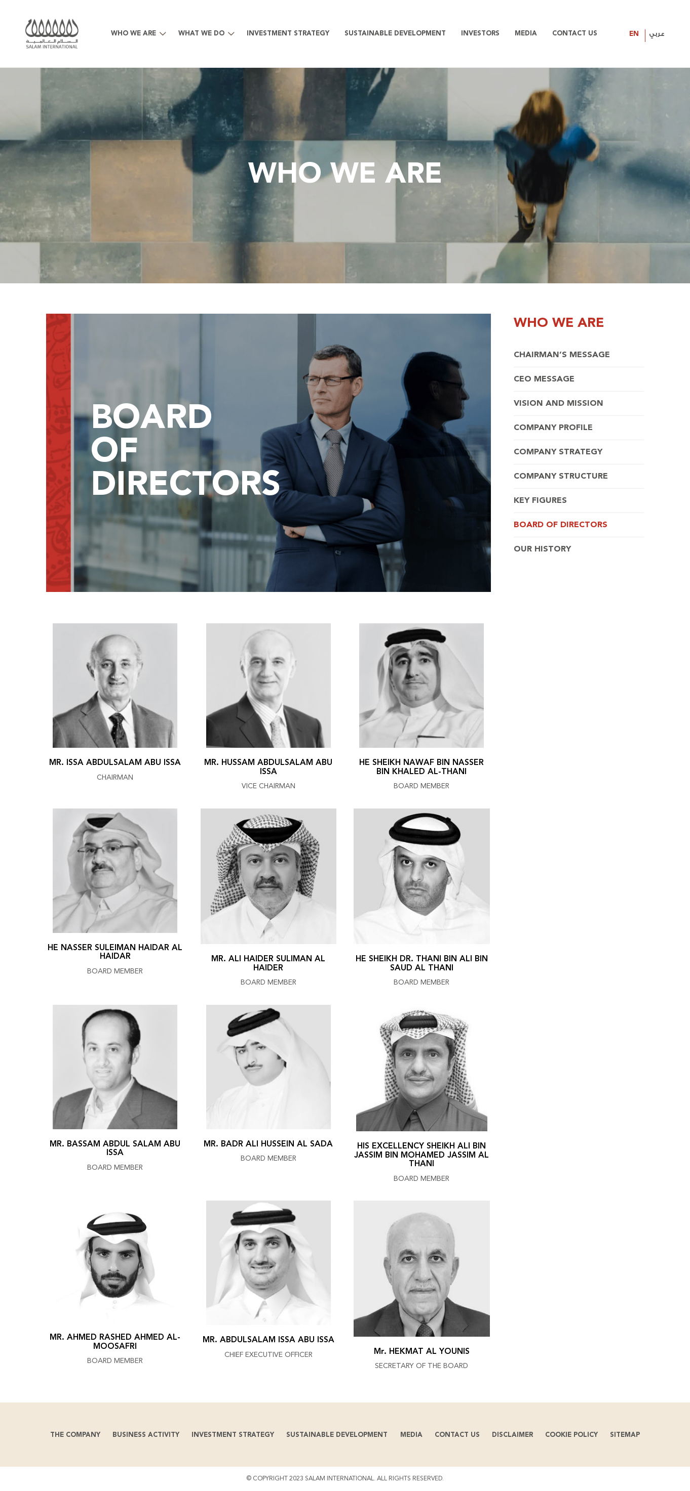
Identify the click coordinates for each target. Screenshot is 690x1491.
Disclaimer (512, 1435)
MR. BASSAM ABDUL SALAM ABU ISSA (115, 1149)
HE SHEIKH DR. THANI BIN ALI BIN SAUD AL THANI (422, 963)
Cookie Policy (571, 1435)
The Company (75, 1435)
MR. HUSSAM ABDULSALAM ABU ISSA (268, 767)
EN (634, 34)
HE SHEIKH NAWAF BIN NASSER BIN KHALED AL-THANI (421, 767)
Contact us (457, 1435)
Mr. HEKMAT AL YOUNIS (422, 1352)
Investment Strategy (232, 1435)
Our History (542, 549)
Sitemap (625, 1435)
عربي (657, 33)
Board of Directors (560, 525)
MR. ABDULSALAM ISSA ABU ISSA (268, 1340)
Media (411, 1435)
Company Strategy (558, 452)
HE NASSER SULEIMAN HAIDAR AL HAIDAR (115, 952)
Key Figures (540, 501)
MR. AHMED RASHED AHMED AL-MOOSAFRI (115, 1342)
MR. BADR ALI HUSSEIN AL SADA (268, 1144)
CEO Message (544, 379)
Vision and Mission (558, 404)
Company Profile (553, 428)
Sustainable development (337, 1435)
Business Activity (145, 1435)
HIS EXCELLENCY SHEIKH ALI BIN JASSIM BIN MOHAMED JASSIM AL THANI (421, 1155)
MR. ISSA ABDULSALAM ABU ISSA (115, 763)
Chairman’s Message (562, 355)
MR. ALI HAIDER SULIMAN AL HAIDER (268, 963)
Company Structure (561, 477)
